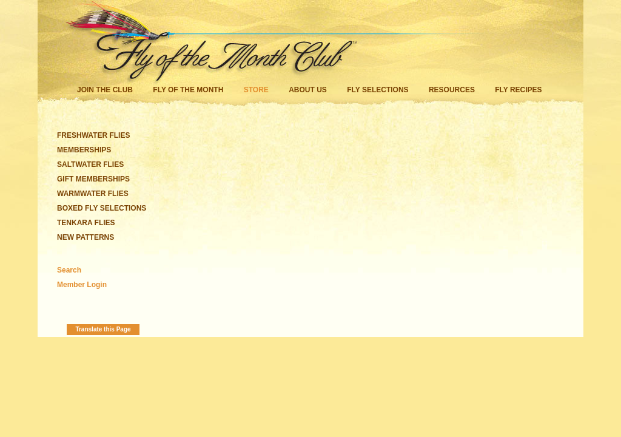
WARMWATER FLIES (93, 193)
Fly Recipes (518, 90)
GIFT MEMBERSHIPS (93, 179)
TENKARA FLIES (86, 222)
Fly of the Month (188, 90)
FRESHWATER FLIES (93, 135)
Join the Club (105, 90)
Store (256, 90)
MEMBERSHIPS (84, 150)
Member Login (82, 284)
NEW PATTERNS (85, 237)
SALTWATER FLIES (90, 164)
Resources (452, 90)
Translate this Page (102, 329)
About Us (308, 90)
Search (69, 270)
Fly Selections (379, 90)
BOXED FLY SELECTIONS (101, 208)
